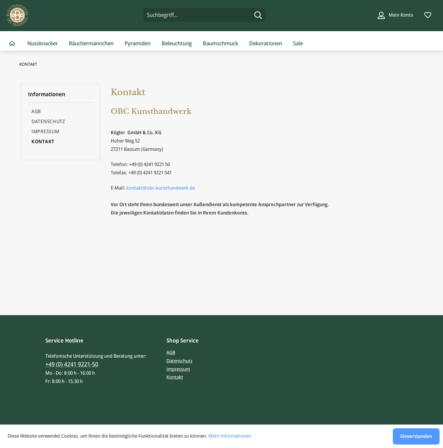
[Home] (12, 44)
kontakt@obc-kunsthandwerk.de (160, 187)
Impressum (45, 131)
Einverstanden (416, 436)
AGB (36, 111)
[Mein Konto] (395, 15)
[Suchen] (258, 15)
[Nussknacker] (42, 44)
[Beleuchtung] (177, 44)
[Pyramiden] (137, 44)
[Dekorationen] (265, 44)
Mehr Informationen (229, 435)
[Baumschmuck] (220, 44)
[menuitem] (204, 15)
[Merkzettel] (428, 14)
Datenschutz (48, 121)
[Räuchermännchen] (91, 44)
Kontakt (42, 141)
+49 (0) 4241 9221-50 (71, 364)
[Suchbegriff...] (204, 15)
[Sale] (298, 44)
